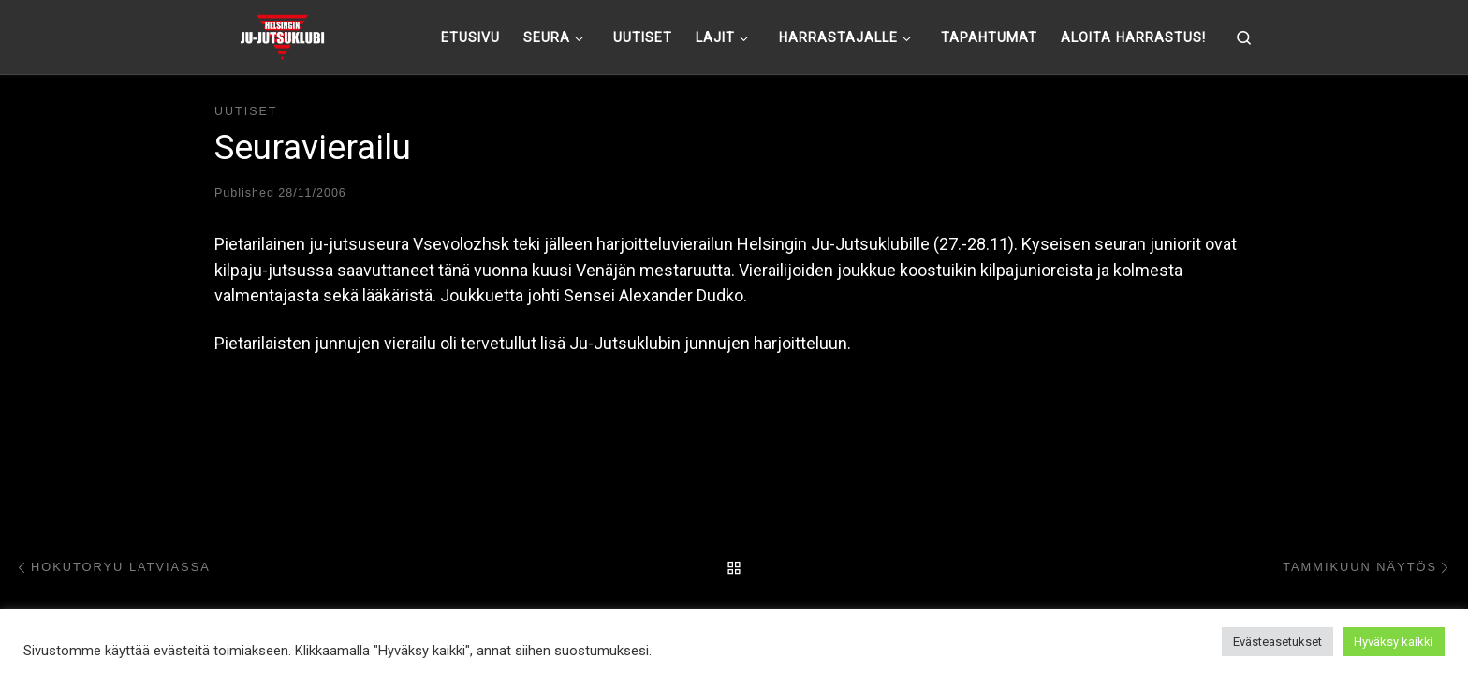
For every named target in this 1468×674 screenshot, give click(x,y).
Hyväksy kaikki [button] (1393, 642)
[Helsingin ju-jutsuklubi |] (282, 34)
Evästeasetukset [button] (1277, 642)
